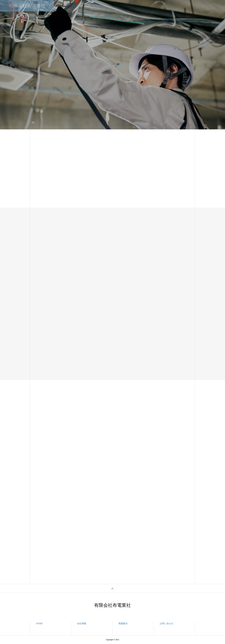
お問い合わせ (152, 6)
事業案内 (97, 6)
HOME (70, 6)
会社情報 (83, 6)
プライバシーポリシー (130, 6)
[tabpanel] (112, 64)
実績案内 (110, 6)
